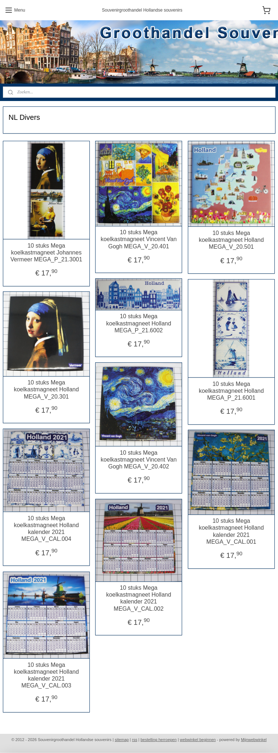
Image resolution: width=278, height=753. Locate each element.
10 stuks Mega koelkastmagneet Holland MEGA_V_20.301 (46, 389)
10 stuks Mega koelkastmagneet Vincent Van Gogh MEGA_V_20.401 (139, 239)
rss (135, 739)
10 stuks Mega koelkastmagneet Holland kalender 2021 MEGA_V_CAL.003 (46, 675)
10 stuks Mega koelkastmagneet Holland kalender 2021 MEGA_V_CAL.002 (138, 598)
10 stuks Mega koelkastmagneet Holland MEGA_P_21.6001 (231, 390)
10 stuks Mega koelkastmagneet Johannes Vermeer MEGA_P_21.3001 (46, 252)
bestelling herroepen (158, 739)
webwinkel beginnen (198, 739)
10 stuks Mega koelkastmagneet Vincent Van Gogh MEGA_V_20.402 (139, 459)
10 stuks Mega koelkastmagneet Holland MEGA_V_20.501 (231, 239)
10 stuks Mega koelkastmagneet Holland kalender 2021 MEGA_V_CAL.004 (46, 528)
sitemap (122, 739)
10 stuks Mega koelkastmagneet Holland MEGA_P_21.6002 (138, 323)
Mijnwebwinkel (254, 739)
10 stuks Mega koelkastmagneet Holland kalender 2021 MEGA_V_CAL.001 (231, 531)
